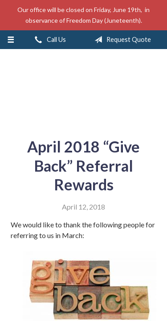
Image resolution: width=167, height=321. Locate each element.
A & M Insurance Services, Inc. (83, 90)
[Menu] (11, 40)
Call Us (48, 40)
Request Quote (121, 40)
